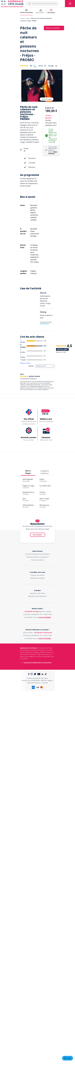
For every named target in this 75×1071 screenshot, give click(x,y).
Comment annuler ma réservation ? (37, 563)
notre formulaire (45, 623)
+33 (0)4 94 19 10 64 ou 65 (43, 639)
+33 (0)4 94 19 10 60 (31, 618)
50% (45, 347)
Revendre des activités (37, 584)
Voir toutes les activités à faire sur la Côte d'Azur (38, 669)
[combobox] (42, 3)
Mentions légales (47, 687)
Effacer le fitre (25, 369)
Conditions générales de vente (37, 684)
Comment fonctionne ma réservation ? (37, 560)
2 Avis (35, 65)
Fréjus (28, 18)
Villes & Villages (28, 478)
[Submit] (29, 3)
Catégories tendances (44, 478)
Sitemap (45, 689)
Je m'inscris (37, 541)
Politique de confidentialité (31, 687)
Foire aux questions (37, 566)
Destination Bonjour (34, 689)
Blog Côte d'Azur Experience (37, 602)
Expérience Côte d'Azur (37, 599)
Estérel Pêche (44, 330)
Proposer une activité (37, 581)
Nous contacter (52, 158)
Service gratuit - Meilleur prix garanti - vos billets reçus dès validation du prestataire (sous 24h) (53, 141)
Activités (22, 18)
